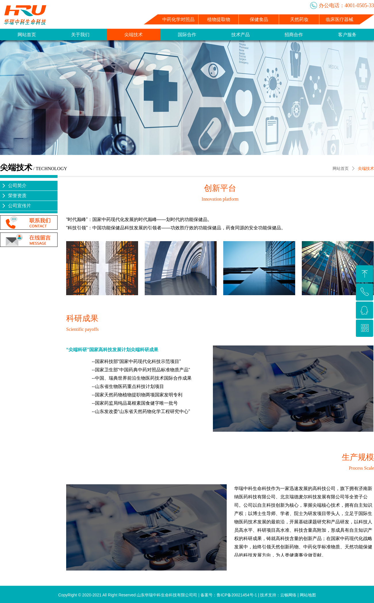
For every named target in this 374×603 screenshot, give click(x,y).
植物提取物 (218, 19)
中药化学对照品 (178, 19)
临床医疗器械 (339, 19)
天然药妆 (299, 19)
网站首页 (341, 168)
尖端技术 (366, 168)
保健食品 (259, 19)
